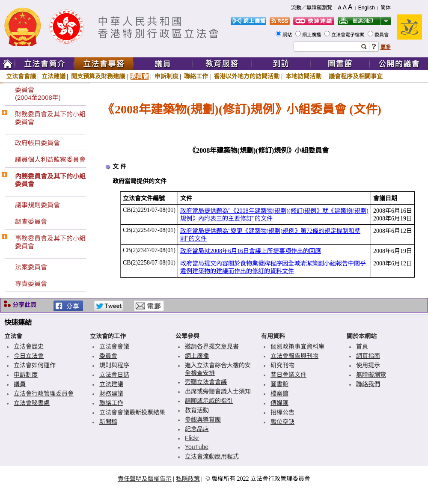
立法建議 (53, 76)
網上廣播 (312, 34)
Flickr (192, 437)
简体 (385, 8)
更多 (385, 47)
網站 (287, 34)
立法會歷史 (29, 346)
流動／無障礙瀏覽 (311, 8)
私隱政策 (188, 478)
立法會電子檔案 (348, 34)
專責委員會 (31, 283)
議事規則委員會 (37, 204)
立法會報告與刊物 (294, 355)
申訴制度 (166, 76)
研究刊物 (282, 365)
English (366, 8)
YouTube (196, 446)
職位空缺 (282, 421)
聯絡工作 (196, 76)
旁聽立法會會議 (206, 381)
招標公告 (282, 412)
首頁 (362, 346)
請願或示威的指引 (209, 400)
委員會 (382, 34)
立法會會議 (21, 76)
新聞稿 (108, 421)
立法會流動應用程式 (212, 456)
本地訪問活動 (304, 76)
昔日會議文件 (288, 374)
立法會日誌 (114, 374)
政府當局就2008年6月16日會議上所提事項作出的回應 (250, 251)
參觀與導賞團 (203, 419)
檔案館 (279, 393)
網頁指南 (368, 355)
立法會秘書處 (32, 402)
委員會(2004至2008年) (38, 93)
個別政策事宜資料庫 (297, 346)
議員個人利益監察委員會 (50, 159)
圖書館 (279, 384)
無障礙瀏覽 (371, 374)
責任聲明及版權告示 (145, 478)
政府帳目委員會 (37, 142)
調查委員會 (31, 221)
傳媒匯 (279, 402)
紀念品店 (197, 429)
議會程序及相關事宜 (356, 76)
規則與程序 (114, 365)
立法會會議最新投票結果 (132, 412)
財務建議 (111, 393)
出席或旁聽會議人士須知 (218, 391)
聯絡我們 (368, 384)
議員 (20, 384)
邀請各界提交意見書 (212, 346)
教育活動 (197, 410)
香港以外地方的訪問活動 (246, 76)
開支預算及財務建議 (98, 76)
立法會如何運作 (35, 365)
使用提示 (368, 365)
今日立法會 (29, 355)
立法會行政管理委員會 (44, 393)
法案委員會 (31, 267)
